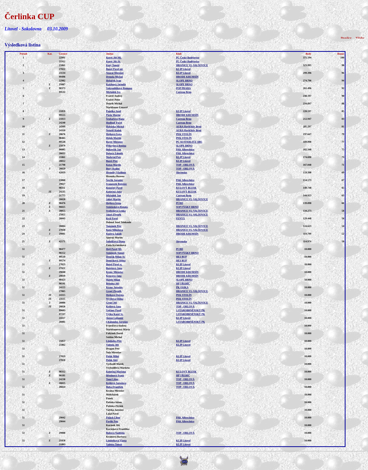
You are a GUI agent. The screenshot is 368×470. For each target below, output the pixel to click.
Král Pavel (112, 218)
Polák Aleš (112, 360)
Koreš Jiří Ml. (113, 57)
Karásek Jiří (113, 425)
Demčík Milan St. (115, 256)
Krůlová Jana (113, 306)
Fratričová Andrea (116, 325)
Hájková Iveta (114, 134)
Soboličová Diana (115, 241)
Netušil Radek (113, 130)
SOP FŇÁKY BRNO (187, 207)
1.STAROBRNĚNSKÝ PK (190, 310)
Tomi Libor (112, 379)
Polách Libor (113, 417)
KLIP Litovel (183, 69)
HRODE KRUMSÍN (187, 76)
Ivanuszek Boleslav (116, 184)
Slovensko (181, 172)
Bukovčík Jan (113, 149)
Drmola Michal (114, 76)
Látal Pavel (112, 413)
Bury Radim (113, 168)
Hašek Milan (113, 279)
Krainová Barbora (116, 436)
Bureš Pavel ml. (114, 69)
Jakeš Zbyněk (113, 214)
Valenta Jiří (112, 344)
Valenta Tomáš (114, 444)
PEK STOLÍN (184, 134)
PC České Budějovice (187, 57)
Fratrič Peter (113, 99)
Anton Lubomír (114, 318)
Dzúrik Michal (114, 103)
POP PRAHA (183, 88)
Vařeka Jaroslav (115, 409)
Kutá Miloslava (114, 229)
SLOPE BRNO (184, 80)
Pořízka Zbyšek (114, 406)
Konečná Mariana (116, 371)
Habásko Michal (115, 126)
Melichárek (112, 394)
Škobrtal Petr (113, 157)
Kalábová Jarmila (116, 84)
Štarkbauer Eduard (117, 107)
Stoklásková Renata (117, 207)
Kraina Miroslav (115, 390)
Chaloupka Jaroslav (117, 321)
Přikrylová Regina (116, 145)
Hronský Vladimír (116, 172)
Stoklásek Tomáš (115, 252)
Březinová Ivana (115, 375)
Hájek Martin (113, 138)
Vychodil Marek (115, 364)
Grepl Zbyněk (113, 291)
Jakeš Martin (113, 199)
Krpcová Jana (113, 275)
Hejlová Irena (113, 203)
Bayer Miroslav (114, 141)
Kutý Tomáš (112, 65)
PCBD (179, 203)
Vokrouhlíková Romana (119, 88)
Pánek (109, 398)
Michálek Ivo (113, 92)
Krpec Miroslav (114, 272)
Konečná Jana (114, 191)
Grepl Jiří (111, 302)
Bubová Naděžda (115, 432)
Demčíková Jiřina (115, 260)
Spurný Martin (114, 237)
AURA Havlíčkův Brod (188, 126)
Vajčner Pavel (113, 310)
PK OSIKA (182, 287)
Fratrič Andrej (114, 95)
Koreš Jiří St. (113, 61)
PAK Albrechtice (185, 149)
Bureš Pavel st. (114, 264)
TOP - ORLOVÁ (185, 164)
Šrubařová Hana (115, 118)
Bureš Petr (112, 161)
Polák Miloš (112, 356)
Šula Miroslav (113, 352)
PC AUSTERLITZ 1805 (189, 141)
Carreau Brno (183, 92)
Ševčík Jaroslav (114, 180)
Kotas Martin (113, 164)
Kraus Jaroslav (114, 287)
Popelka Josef (113, 111)
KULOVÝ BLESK (186, 187)
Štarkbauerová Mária (118, 329)
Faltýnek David (114, 333)
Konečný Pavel (114, 187)
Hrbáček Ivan (113, 80)
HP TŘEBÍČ (183, 283)
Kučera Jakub (114, 233)
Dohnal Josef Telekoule (118, 222)
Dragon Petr (113, 348)
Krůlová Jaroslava (116, 383)
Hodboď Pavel (114, 122)
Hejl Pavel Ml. (114, 249)
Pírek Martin (113, 115)
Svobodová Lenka (115, 210)
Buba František (114, 386)
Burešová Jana (114, 268)
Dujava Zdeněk (114, 153)
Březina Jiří (112, 283)
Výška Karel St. (114, 314)
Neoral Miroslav (115, 72)
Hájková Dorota (115, 295)
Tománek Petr (113, 226)
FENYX (180, 218)
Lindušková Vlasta (116, 440)
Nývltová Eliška (114, 298)
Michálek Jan (113, 195)
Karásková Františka (117, 429)
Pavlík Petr (112, 421)
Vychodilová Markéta (118, 367)
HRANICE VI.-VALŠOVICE (192, 65)
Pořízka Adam (114, 402)
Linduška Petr (114, 341)
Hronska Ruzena (115, 176)
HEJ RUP (181, 256)
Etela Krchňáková (116, 245)
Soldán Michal (114, 337)
